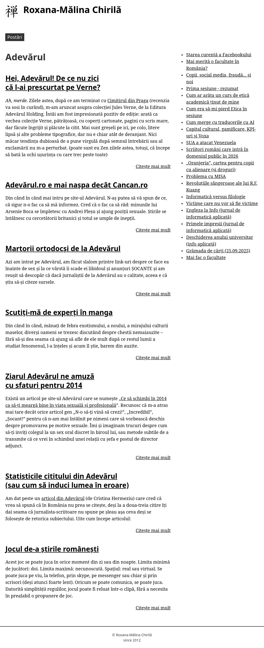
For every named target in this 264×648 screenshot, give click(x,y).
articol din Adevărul (62, 498)
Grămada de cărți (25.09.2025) (218, 251)
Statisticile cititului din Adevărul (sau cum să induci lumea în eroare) (67, 480)
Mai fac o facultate (206, 257)
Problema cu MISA (206, 176)
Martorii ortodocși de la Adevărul (62, 248)
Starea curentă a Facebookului (218, 55)
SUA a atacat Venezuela (211, 142)
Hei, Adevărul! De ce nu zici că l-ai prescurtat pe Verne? (52, 82)
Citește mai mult (153, 166)
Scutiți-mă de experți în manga (59, 312)
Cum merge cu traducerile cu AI (220, 122)
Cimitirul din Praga (127, 100)
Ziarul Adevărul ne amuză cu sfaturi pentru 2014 (49, 380)
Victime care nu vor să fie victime (222, 203)
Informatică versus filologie (215, 197)
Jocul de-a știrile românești (52, 549)
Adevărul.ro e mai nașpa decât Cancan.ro (76, 185)
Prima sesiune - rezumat (212, 88)
